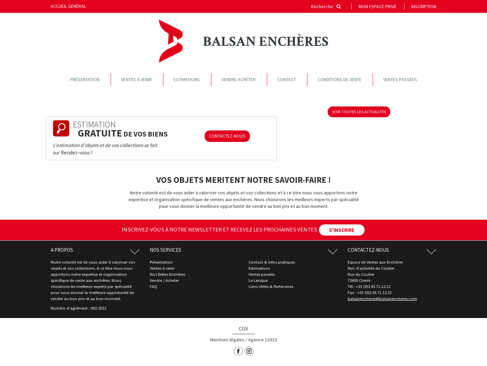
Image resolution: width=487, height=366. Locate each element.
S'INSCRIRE (341, 230)
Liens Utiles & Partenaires (271, 286)
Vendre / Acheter (164, 280)
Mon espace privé (377, 6)
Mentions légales (227, 340)
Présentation (84, 79)
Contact (286, 79)
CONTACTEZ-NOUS (227, 136)
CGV (243, 328)
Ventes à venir (136, 79)
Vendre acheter (239, 79)
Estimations (186, 79)
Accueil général (68, 6)
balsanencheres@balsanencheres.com (382, 298)
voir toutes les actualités (359, 111)
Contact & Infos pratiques (272, 262)
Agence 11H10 (262, 340)
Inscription (423, 6)
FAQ (153, 286)
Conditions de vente (340, 79)
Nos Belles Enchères (167, 274)
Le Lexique (258, 280)
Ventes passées (400, 79)
